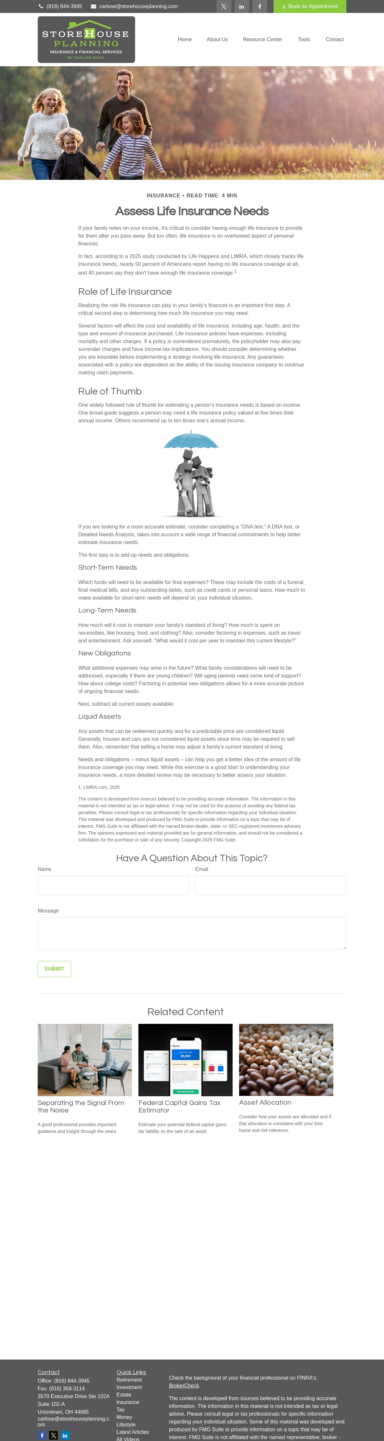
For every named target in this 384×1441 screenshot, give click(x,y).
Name (45, 869)
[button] (184, 39)
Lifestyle (126, 1424)
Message (48, 910)
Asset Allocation (265, 1102)
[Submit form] (54, 969)
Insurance (128, 1402)
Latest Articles (133, 1432)
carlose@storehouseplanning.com (134, 6)
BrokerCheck (184, 1385)
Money (124, 1417)
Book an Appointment (310, 6)
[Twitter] (224, 6)
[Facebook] (259, 6)
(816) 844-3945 (60, 6)
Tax (121, 1409)
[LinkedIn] (242, 6)
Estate (124, 1395)
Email (201, 869)
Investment (129, 1387)
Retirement (129, 1380)
